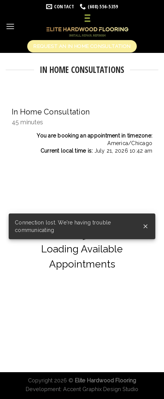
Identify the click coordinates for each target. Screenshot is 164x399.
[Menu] (10, 26)
